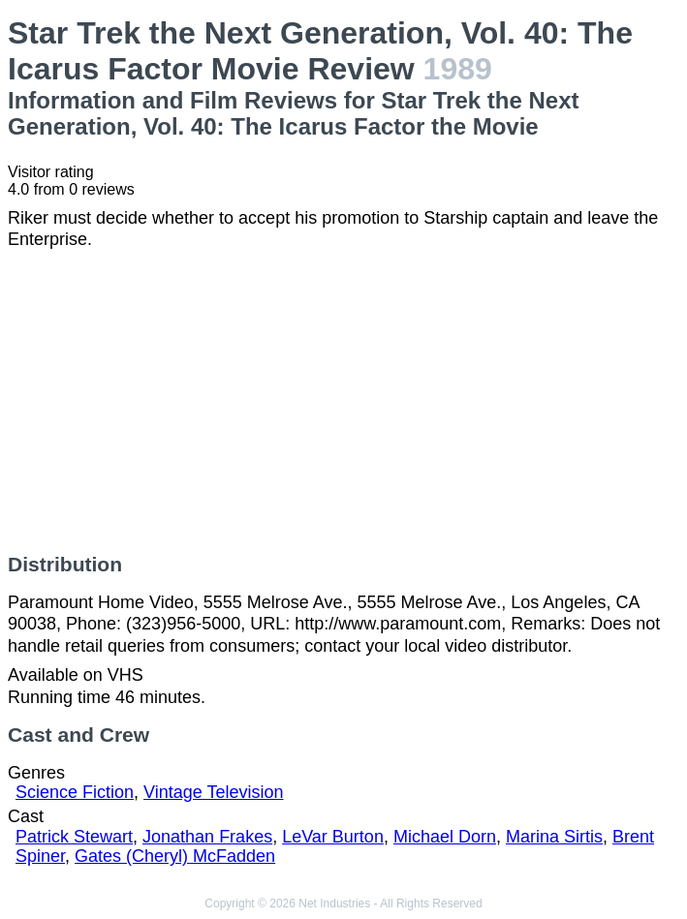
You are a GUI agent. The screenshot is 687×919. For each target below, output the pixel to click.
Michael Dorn (444, 836)
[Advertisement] (343, 401)
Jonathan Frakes (207, 836)
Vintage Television (213, 792)
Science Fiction (75, 792)
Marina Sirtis (554, 836)
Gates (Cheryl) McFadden (175, 856)
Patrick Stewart (74, 836)
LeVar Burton (333, 836)
